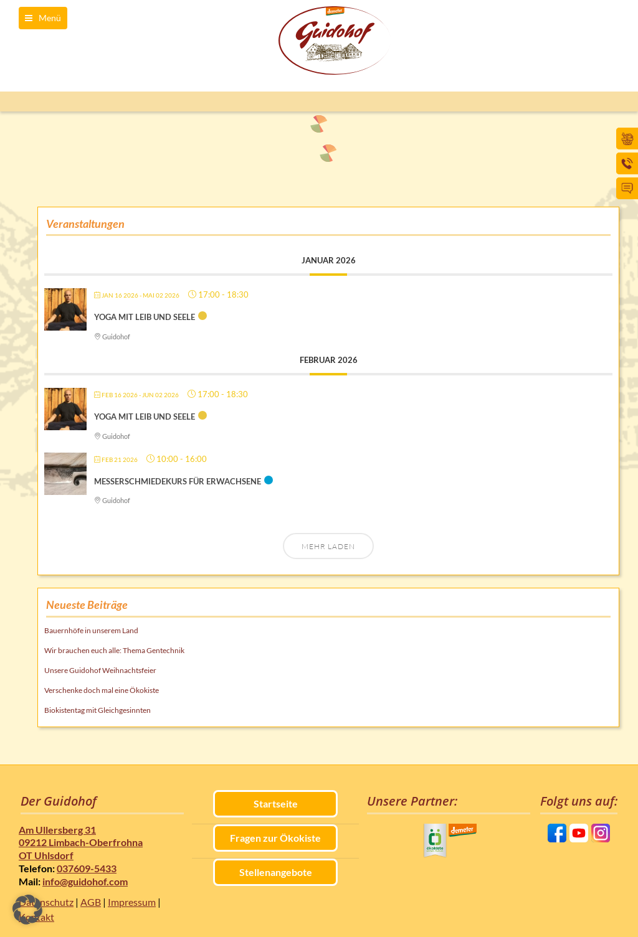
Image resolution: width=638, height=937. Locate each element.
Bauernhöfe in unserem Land (91, 630)
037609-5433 (87, 868)
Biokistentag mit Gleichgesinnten (97, 710)
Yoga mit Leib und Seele (144, 317)
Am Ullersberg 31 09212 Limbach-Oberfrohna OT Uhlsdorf (81, 843)
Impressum (132, 902)
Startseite (276, 803)
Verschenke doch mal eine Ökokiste (101, 690)
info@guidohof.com (85, 881)
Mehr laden (328, 546)
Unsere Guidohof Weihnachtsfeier (100, 670)
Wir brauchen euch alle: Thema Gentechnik (114, 650)
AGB (90, 902)
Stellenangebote (275, 872)
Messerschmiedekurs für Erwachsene (177, 481)
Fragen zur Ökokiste (275, 838)
